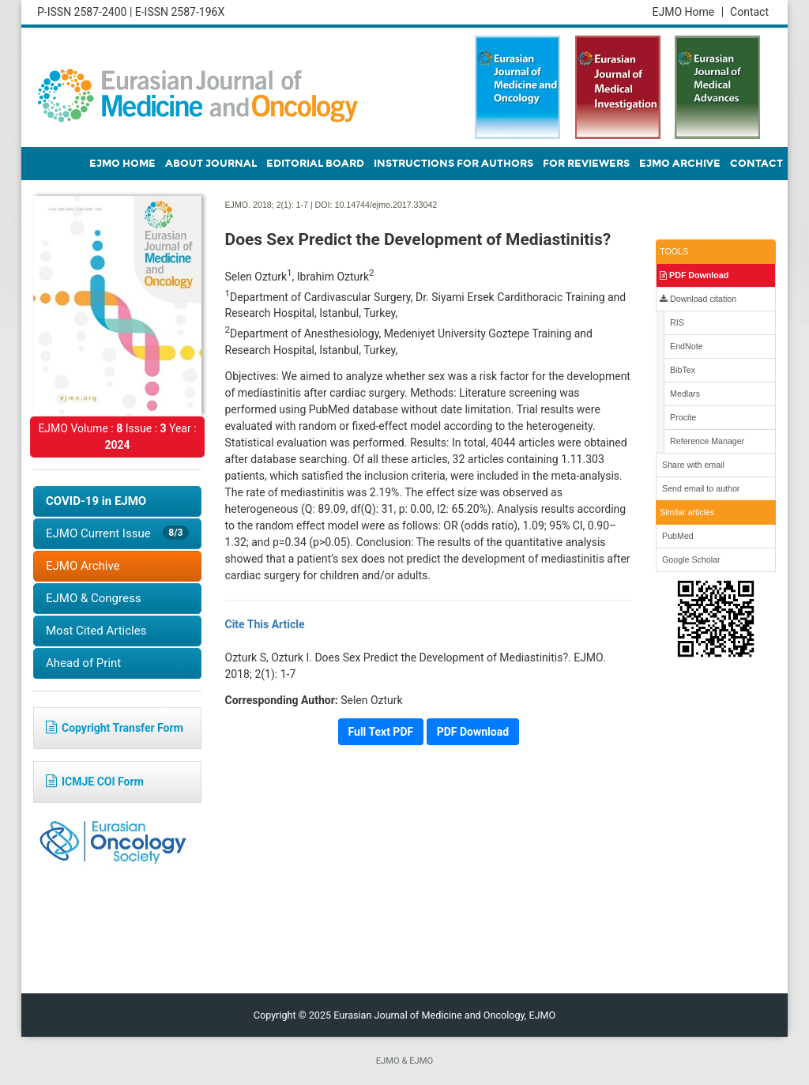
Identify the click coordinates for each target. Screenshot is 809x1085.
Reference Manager (706, 441)
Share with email (692, 464)
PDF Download (694, 275)
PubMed (677, 536)
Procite (682, 417)
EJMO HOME (122, 163)
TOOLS (674, 251)
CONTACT (756, 163)
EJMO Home (688, 12)
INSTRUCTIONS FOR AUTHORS (453, 163)
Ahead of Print (83, 663)
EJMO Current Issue (117, 533)
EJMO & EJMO (405, 1061)
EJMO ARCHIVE (680, 163)
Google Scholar (690, 559)
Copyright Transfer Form (114, 727)
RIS (676, 322)
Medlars (684, 393)
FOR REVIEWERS (586, 163)
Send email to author (699, 488)
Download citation (698, 299)
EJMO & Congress (93, 598)
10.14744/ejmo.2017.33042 (385, 204)
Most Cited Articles (96, 630)
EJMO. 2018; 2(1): (259, 204)
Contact (749, 12)
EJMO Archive (83, 566)
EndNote (685, 346)
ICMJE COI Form (95, 781)
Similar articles (687, 512)
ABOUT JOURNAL (211, 163)
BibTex (681, 370)
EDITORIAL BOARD (315, 163)
